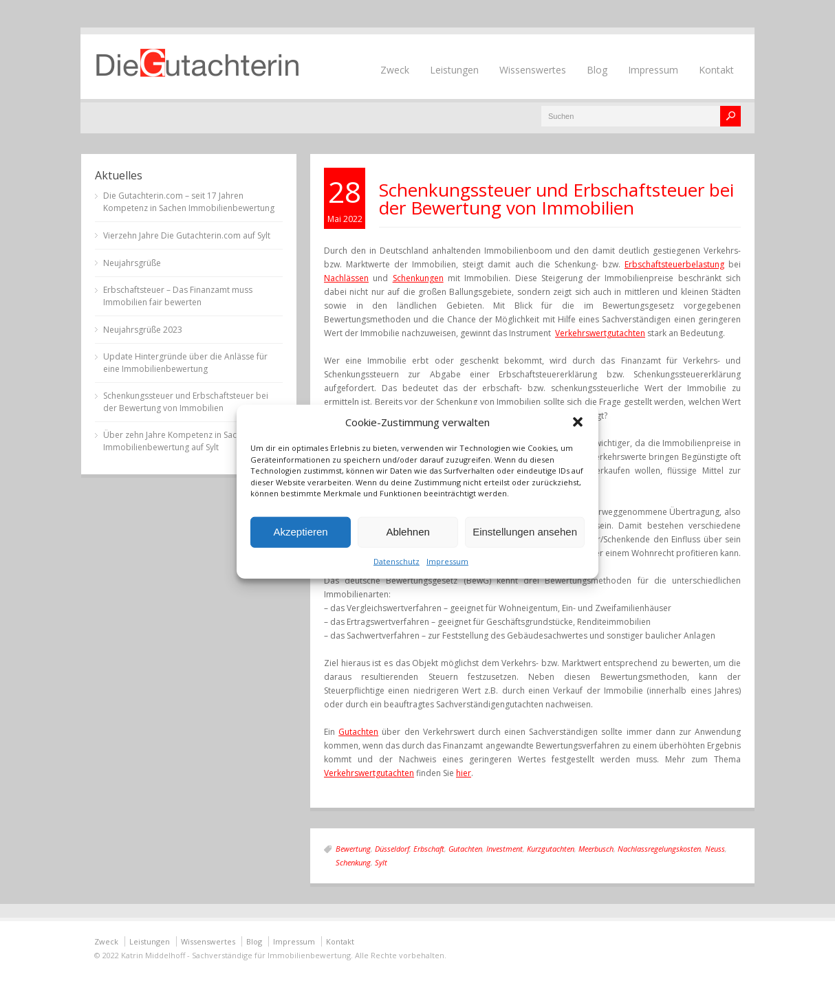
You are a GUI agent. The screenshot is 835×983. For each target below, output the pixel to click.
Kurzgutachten (550, 848)
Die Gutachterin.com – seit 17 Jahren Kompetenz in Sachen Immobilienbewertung (188, 202)
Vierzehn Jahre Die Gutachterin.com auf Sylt (186, 235)
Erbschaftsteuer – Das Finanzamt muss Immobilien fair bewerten (177, 296)
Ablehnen (407, 532)
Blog (597, 69)
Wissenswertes (532, 69)
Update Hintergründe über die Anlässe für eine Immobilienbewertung (185, 363)
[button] (578, 422)
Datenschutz (396, 560)
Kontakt (716, 69)
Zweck (394, 69)
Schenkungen (418, 278)
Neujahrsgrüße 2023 (142, 329)
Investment (504, 848)
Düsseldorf (392, 848)
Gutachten (358, 732)
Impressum (447, 560)
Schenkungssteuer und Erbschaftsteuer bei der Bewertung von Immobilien (556, 198)
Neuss (715, 848)
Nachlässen (346, 278)
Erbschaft (428, 848)
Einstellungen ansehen (525, 532)
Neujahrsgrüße (132, 263)
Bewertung (353, 848)
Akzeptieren (300, 532)
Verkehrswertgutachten (600, 333)
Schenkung (353, 862)
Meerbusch (596, 848)
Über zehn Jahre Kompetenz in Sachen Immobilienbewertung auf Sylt (177, 441)
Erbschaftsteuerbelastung (674, 264)
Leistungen (454, 69)
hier (463, 773)
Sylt (381, 862)
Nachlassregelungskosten (659, 848)
